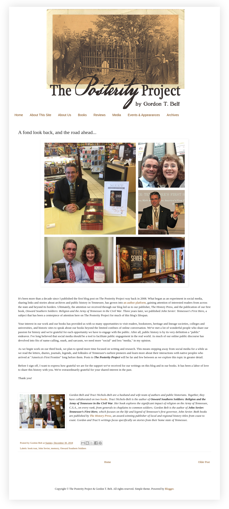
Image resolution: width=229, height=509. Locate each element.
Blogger (169, 488)
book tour (32, 448)
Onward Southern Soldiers (73, 448)
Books (82, 115)
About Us (64, 115)
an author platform (135, 302)
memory (55, 448)
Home (19, 115)
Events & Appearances (144, 115)
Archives (173, 115)
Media (116, 115)
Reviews (100, 115)
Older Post (204, 462)
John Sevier (44, 448)
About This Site (40, 115)
